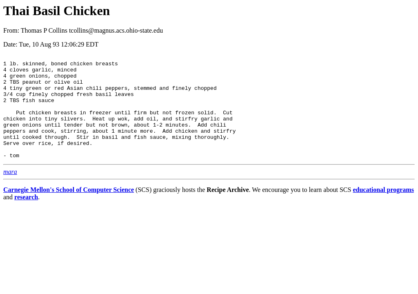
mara (10, 192)
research (26, 217)
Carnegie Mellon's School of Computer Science (68, 210)
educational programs (383, 210)
